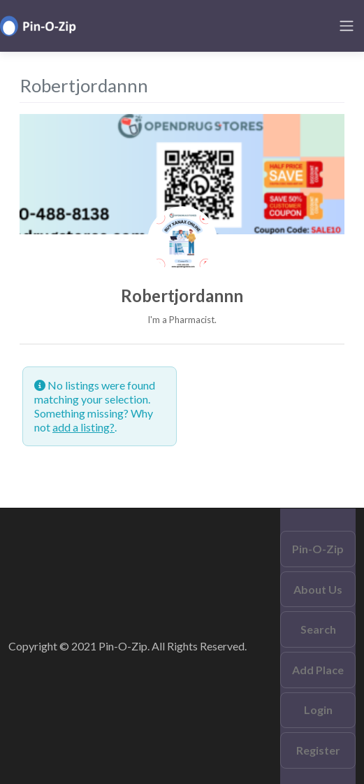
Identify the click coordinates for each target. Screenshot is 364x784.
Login (318, 709)
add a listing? (83, 427)
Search (318, 629)
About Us (317, 589)
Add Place (318, 669)
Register (318, 750)
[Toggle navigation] (346, 26)
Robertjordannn (182, 295)
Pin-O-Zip (318, 548)
